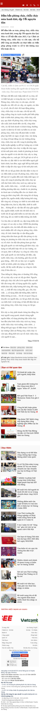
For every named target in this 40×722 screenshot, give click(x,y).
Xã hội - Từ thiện (31, 630)
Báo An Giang (28, 353)
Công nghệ (5, 635)
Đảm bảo (13, 347)
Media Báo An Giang (30, 648)
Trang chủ (5, 627)
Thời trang (5, 645)
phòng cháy (21, 347)
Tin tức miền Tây (7, 648)
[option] (20, 618)
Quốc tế (4, 638)
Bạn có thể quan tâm (12, 367)
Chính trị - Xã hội (22, 10)
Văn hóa (34, 638)
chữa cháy (29, 347)
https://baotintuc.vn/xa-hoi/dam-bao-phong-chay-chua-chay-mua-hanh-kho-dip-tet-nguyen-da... (19, 359)
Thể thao (5, 640)
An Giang (19, 353)
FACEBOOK (15, 655)
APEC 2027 (29, 350)
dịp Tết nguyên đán (18, 350)
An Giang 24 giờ (8, 10)
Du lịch (35, 645)
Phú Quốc (12, 353)
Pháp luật (34, 635)
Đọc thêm (6, 448)
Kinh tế (4, 632)
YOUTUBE (24, 655)
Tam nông (33, 643)
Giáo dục (34, 632)
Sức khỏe (34, 640)
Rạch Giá (4, 353)
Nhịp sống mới (7, 643)
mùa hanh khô (6, 350)
